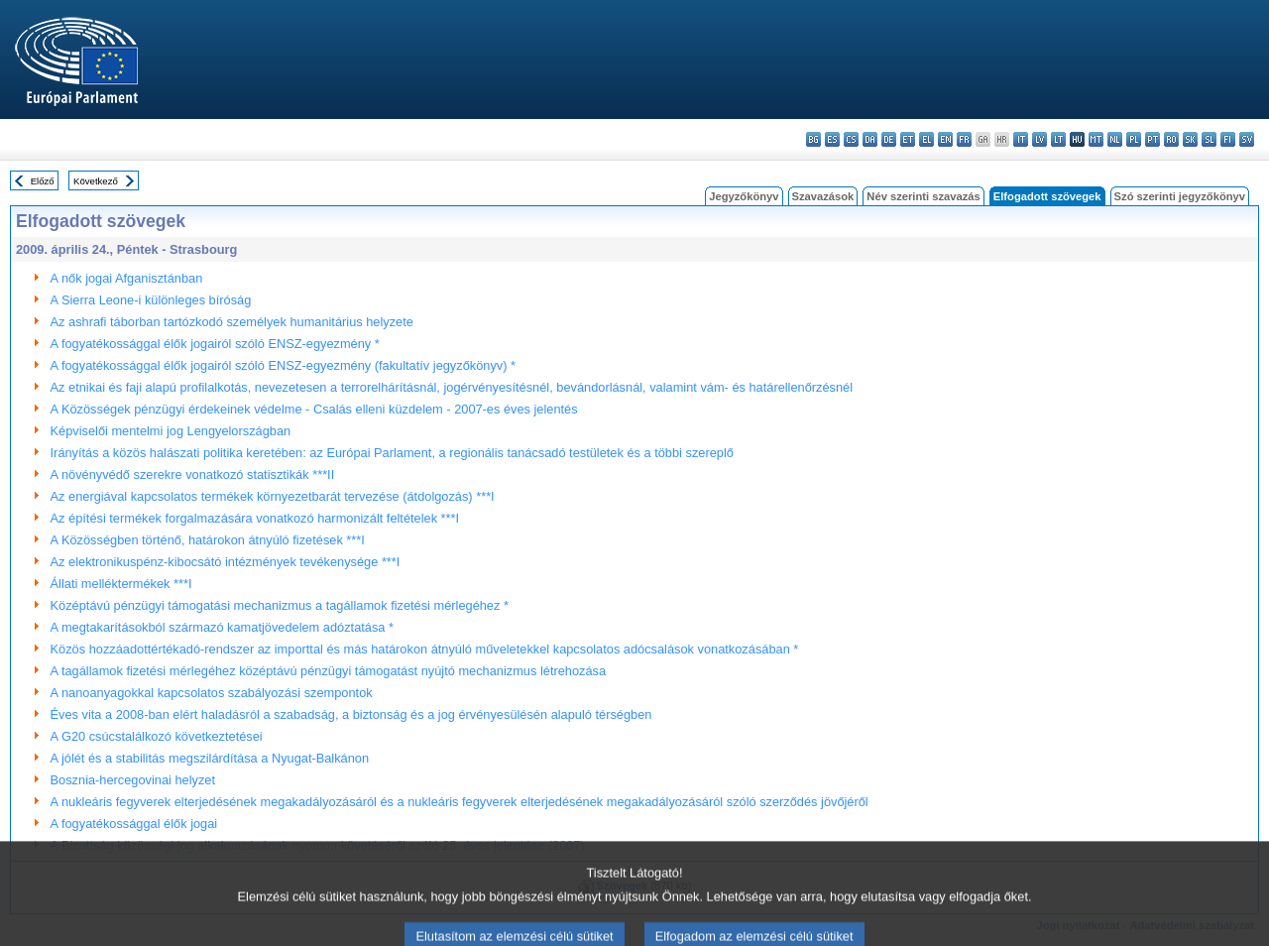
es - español (832, 139)
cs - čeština (851, 139)
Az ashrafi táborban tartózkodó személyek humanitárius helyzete (232, 321)
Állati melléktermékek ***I (121, 583)
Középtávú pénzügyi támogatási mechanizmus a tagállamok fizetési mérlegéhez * (280, 605)
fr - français (964, 139)
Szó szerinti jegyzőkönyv (1179, 196)
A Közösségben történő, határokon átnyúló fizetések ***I (208, 539)
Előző (43, 181)
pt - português (1152, 139)
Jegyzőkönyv (743, 196)
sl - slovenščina (1209, 139)
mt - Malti (1096, 139)
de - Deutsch (888, 139)
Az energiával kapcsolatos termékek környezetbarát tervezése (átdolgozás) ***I (273, 496)
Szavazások (823, 196)
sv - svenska (1246, 139)
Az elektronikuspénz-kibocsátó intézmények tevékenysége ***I (226, 561)
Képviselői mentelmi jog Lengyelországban (171, 430)
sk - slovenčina (1190, 139)
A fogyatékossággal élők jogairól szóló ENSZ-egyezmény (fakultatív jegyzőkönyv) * (283, 365)
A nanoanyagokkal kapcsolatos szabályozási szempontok (212, 692)
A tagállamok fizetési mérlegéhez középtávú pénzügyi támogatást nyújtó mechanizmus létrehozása (329, 670)
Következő (95, 181)
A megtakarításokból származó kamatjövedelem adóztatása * (222, 627)
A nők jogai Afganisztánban (127, 278)
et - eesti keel (907, 139)
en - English (945, 139)
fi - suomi (1227, 139)
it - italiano (1020, 139)
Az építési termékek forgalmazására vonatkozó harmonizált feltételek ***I (255, 518)
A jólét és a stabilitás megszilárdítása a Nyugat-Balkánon (210, 758)
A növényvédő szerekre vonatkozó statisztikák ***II (193, 474)
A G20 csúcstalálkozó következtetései (157, 736)
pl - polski (1133, 139)
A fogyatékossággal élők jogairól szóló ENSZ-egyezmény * (215, 343)
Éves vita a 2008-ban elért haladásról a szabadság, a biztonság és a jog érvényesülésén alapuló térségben (351, 714)
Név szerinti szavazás (923, 196)
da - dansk (870, 139)
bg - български (813, 139)
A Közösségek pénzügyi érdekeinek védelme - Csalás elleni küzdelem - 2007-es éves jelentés (314, 409)
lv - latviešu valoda (1039, 139)
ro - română (1171, 139)
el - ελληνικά (926, 139)
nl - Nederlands (1114, 139)
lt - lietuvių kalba (1058, 139)
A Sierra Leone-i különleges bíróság (151, 300)
